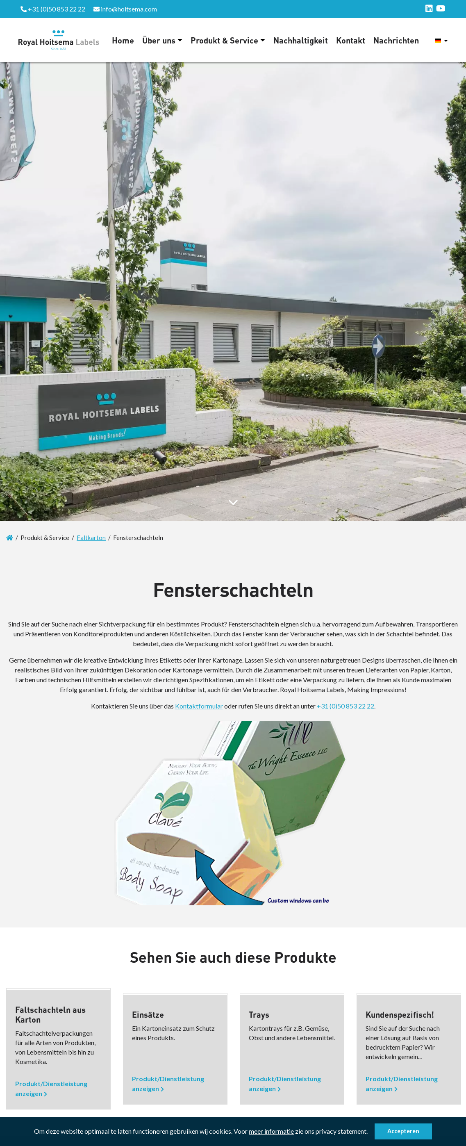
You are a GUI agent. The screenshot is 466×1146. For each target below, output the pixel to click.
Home (123, 40)
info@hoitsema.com (129, 9)
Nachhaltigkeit (300, 40)
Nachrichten (396, 40)
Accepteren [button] (403, 1131)
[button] (370, 1132)
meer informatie (271, 1131)
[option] (58, 1049)
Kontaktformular (199, 706)
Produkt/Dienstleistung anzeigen (51, 1088)
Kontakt (350, 40)
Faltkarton (91, 537)
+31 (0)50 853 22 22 (345, 706)
